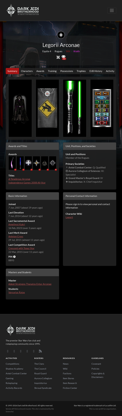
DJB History (95, 71)
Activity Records (14, 388)
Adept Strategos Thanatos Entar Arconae (29, 284)
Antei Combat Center (16, 373)
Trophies (81, 71)
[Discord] (8, 351)
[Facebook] (21, 351)
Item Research (70, 383)
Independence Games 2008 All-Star (27, 182)
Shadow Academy (14, 368)
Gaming (9, 378)
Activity (110, 71)
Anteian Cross (15, 236)
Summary (12, 71)
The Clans (39, 363)
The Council (40, 368)
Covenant (96, 363)
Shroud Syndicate (42, 388)
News (65, 363)
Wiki (65, 368)
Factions (67, 373)
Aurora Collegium (43, 378)
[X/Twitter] (34, 351)
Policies (95, 368)
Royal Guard (40, 373)
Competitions (12, 363)
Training (52, 71)
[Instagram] (27, 351)
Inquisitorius (40, 383)
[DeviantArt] (14, 351)
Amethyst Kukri (16, 224)
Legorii (69, 217)
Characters (27, 71)
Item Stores (68, 378)
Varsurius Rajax (16, 292)
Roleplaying (11, 383)
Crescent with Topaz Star (21, 248)
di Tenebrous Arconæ (19, 179)
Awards (40, 71)
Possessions (66, 71)
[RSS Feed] (40, 351)
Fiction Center (70, 388)
